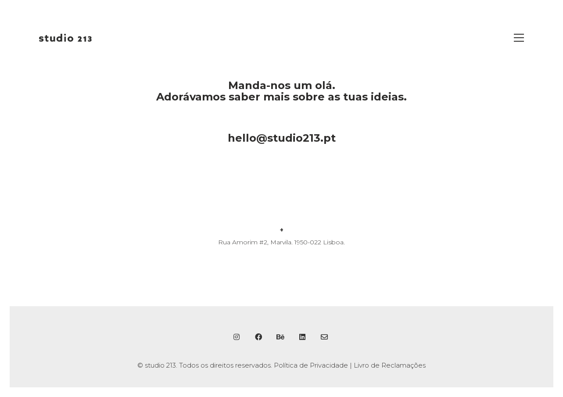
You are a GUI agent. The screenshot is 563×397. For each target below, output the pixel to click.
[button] (519, 38)
